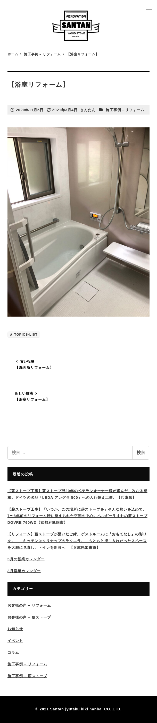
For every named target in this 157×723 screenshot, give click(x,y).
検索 (141, 452)
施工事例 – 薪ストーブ (27, 676)
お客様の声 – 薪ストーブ (29, 617)
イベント (15, 641)
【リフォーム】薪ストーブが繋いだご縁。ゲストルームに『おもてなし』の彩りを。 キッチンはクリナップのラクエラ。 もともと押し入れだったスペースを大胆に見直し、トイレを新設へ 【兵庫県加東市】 (77, 540)
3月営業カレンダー (24, 571)
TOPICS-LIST (25, 334)
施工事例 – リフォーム (27, 664)
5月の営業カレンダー (26, 559)
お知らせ (15, 629)
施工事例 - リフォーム (125, 110)
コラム (13, 652)
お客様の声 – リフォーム (29, 605)
